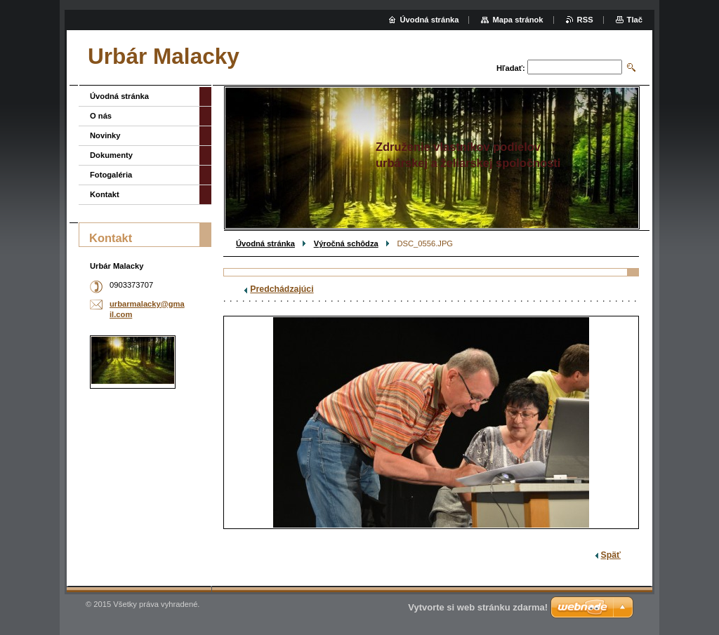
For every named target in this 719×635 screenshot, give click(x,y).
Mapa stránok (517, 19)
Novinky (105, 135)
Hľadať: (510, 68)
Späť (611, 555)
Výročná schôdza (346, 243)
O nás (101, 116)
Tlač (634, 19)
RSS (585, 19)
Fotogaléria (111, 175)
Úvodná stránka (265, 243)
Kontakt (104, 194)
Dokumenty (111, 155)
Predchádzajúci (281, 289)
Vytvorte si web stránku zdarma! (478, 607)
